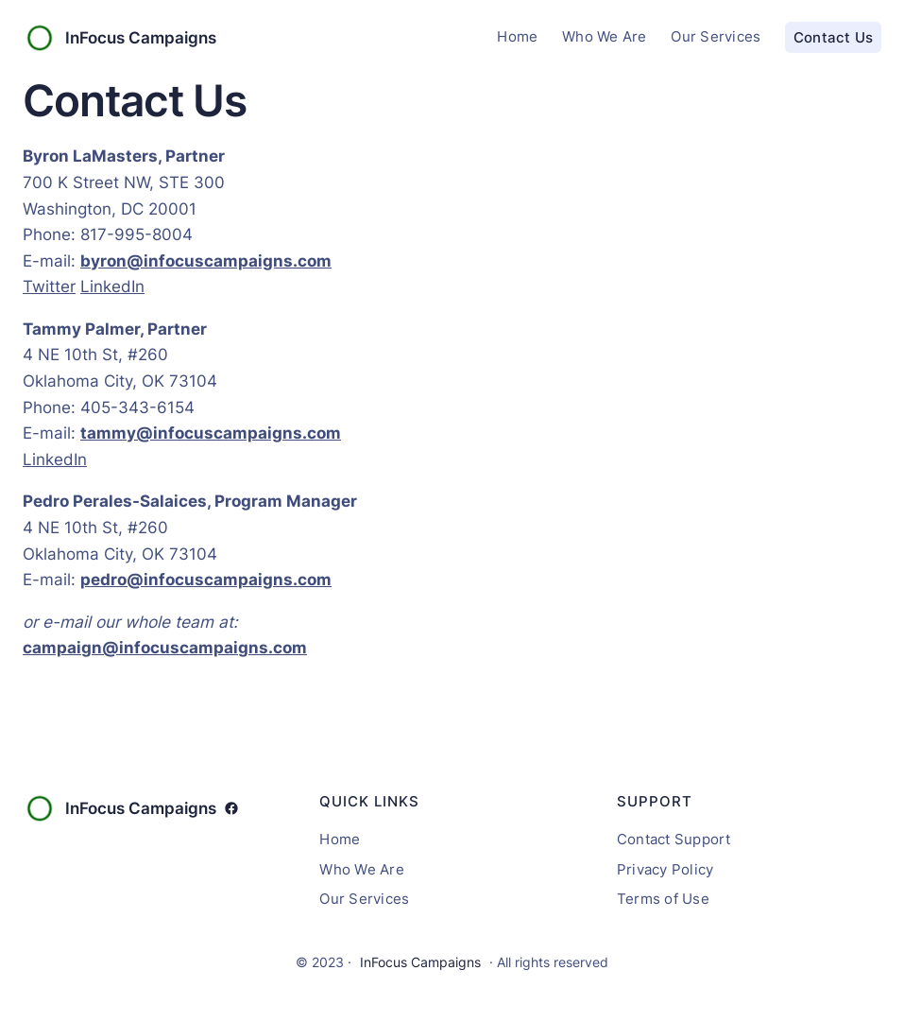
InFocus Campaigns (140, 37)
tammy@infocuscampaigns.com (210, 432)
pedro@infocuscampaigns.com (206, 579)
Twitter (49, 286)
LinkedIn (112, 286)
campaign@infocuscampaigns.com (165, 647)
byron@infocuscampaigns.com (206, 260)
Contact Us (833, 37)
